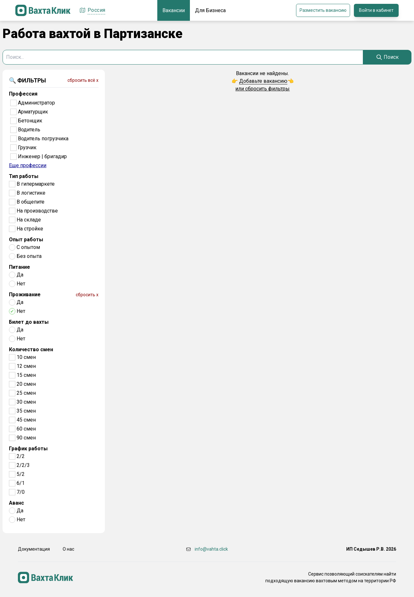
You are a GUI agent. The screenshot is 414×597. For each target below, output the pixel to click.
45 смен (26, 420)
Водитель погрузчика (43, 139)
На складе (29, 220)
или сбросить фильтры (262, 89)
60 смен (26, 429)
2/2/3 (23, 465)
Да (20, 275)
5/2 (21, 474)
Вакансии (173, 10)
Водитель (29, 130)
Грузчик (27, 147)
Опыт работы (26, 239)
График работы (28, 449)
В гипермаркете (36, 184)
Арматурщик (33, 112)
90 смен (26, 438)
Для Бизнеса (210, 10)
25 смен (26, 393)
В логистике (31, 193)
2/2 (21, 456)
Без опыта (29, 256)
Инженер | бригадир (42, 156)
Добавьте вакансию (263, 81)
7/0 (21, 492)
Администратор (36, 103)
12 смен (26, 366)
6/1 (21, 483)
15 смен (26, 375)
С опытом (28, 247)
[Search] (387, 57)
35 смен (26, 411)
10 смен (26, 357)
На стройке (30, 229)
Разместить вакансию (323, 10)
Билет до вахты (29, 322)
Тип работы (23, 176)
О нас (68, 549)
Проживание (25, 294)
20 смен (26, 384)
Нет (21, 284)
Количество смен (31, 349)
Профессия (23, 94)
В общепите (30, 202)
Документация (34, 549)
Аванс (16, 503)
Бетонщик (30, 121)
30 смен (26, 402)
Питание (19, 267)
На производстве (37, 211)
